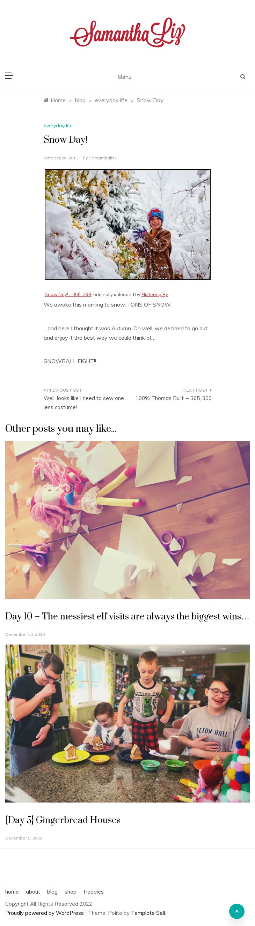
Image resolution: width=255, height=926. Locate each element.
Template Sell (148, 913)
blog (52, 891)
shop (70, 891)
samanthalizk (103, 157)
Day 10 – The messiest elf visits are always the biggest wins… (127, 617)
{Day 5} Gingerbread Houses (63, 820)
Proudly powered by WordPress (45, 913)
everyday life (58, 125)
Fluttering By (154, 294)
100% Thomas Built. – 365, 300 (174, 398)
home (12, 891)
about (33, 891)
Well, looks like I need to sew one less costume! (84, 403)
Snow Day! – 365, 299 (68, 294)
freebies (93, 891)
